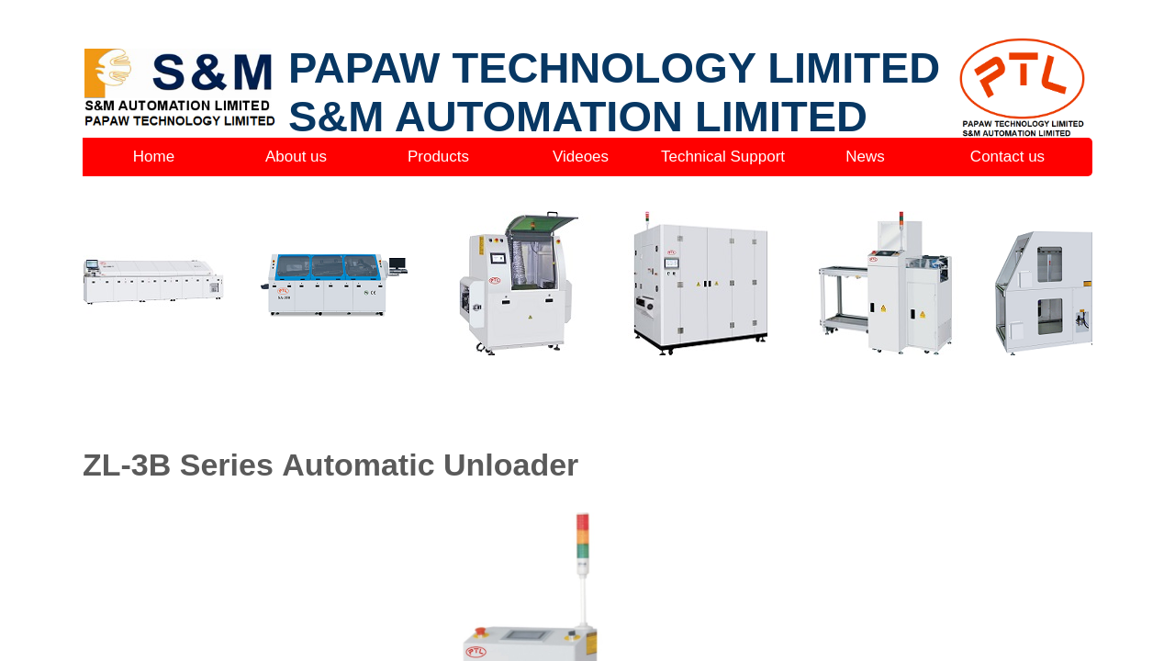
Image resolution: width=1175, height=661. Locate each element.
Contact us (1007, 156)
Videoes (581, 156)
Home (153, 156)
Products (438, 156)
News (865, 156)
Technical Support (723, 156)
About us (296, 156)
